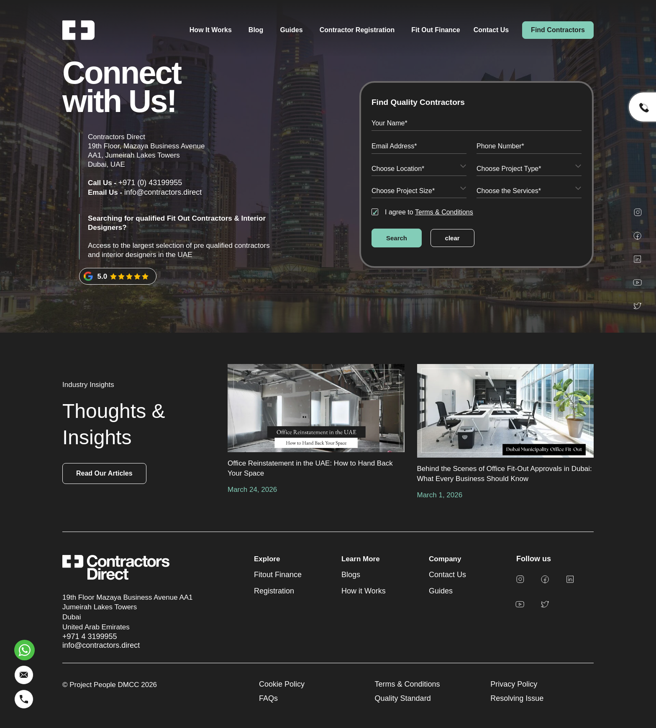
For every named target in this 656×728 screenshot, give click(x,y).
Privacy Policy (513, 684)
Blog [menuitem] (256, 29)
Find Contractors (558, 29)
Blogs (350, 574)
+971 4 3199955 (89, 636)
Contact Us (491, 29)
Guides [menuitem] (291, 29)
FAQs (268, 698)
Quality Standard (403, 698)
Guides (441, 591)
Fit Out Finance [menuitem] (435, 29)
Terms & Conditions (444, 212)
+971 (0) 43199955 (150, 182)
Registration (274, 591)
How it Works (363, 591)
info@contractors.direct (163, 192)
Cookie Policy (282, 684)
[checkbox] (477, 212)
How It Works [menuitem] (211, 29)
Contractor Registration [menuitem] (357, 29)
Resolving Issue (516, 698)
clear (452, 238)
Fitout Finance (278, 574)
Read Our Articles (104, 473)
